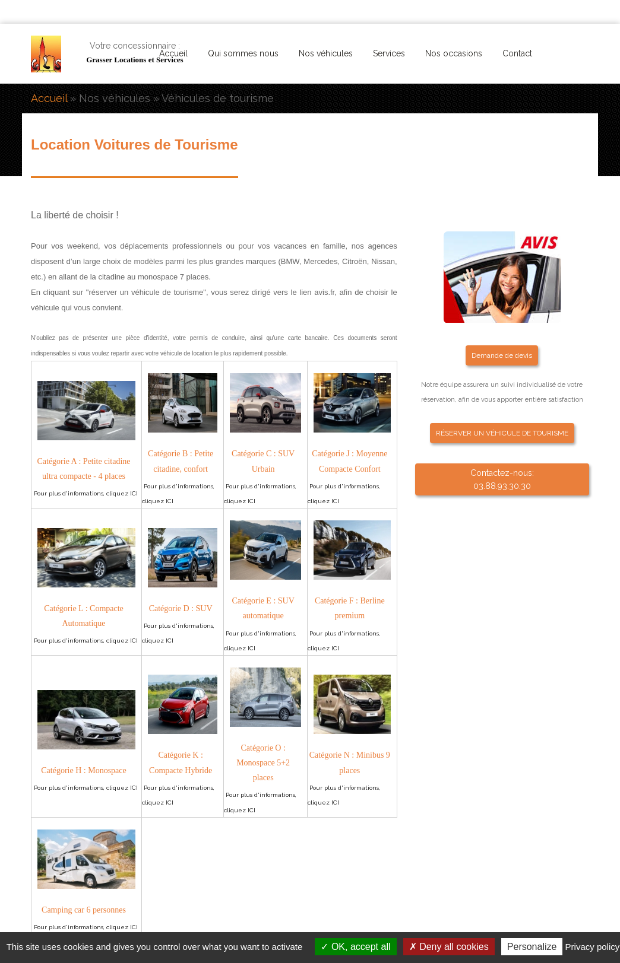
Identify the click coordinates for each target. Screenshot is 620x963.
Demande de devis (502, 355)
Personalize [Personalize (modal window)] (532, 947)
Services (389, 53)
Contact (517, 53)
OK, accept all (355, 947)
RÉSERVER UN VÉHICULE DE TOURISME (502, 433)
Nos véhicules (326, 53)
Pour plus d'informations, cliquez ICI (86, 493)
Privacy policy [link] (592, 947)
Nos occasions (453, 53)
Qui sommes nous (243, 53)
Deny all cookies (449, 947)
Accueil (173, 53)
